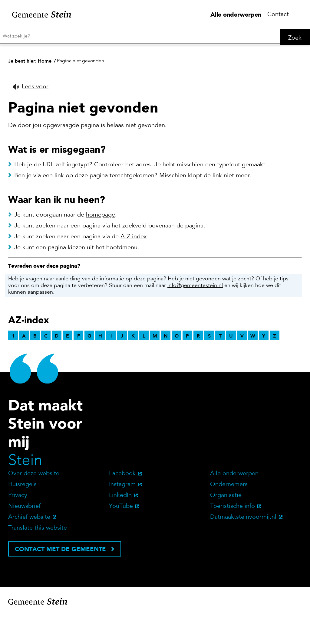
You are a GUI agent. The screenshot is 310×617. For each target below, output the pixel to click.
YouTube (121, 508)
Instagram (122, 487)
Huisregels (22, 487)
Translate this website (37, 530)
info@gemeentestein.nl (195, 288)
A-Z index (133, 239)
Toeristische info (232, 508)
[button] (30, 89)
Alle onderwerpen (235, 14)
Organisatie (226, 498)
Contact (278, 14)
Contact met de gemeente (60, 551)
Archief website (29, 519)
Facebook (122, 476)
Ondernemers (229, 487)
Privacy (17, 498)
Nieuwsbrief (24, 508)
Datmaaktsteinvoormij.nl (243, 519)
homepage (100, 217)
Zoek (295, 38)
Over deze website (33, 476)
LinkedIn (120, 498)
